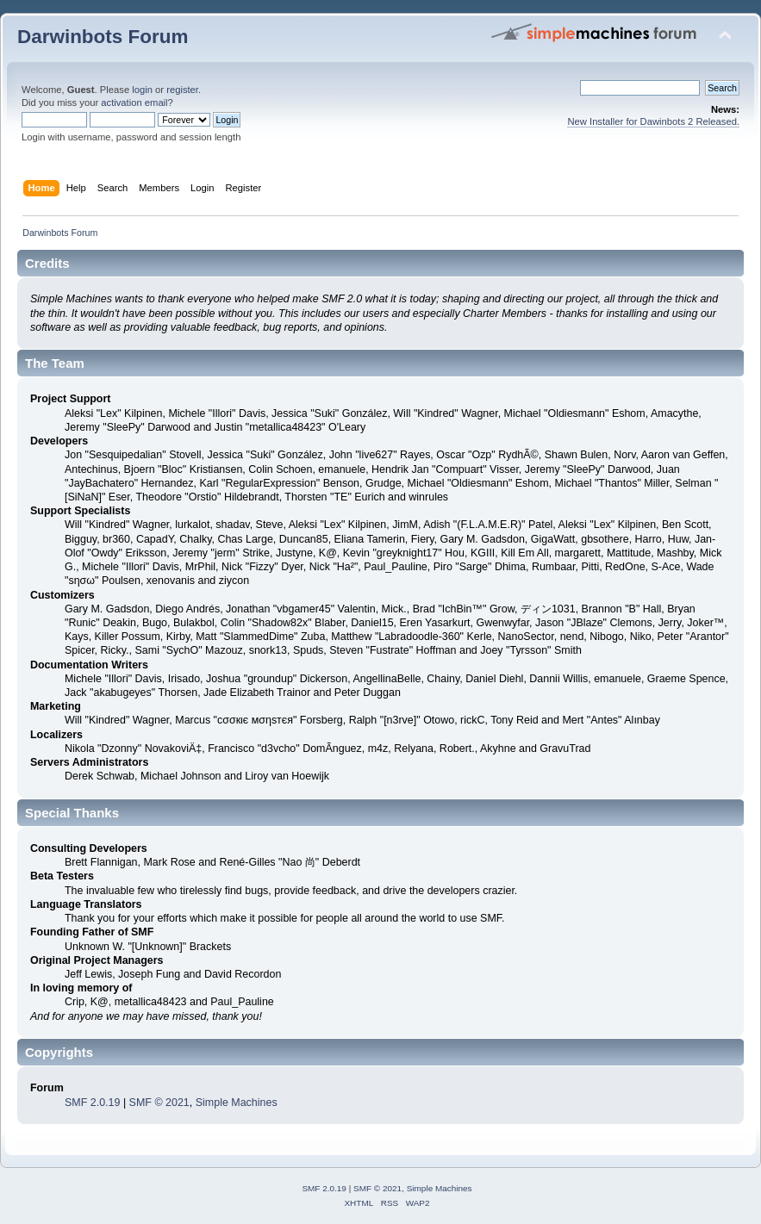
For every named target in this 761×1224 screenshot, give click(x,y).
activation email (134, 102)
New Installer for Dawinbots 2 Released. (653, 121)
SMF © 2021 (159, 1103)
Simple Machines (237, 1103)
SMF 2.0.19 (92, 1103)
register (182, 89)
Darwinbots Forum (102, 36)
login (142, 89)
